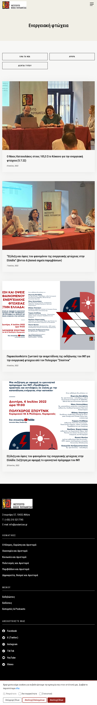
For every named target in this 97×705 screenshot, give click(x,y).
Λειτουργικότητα (28, 693)
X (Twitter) (12, 637)
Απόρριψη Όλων (12, 700)
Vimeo (10, 664)
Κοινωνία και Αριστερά (14, 557)
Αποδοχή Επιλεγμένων (35, 700)
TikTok (10, 650)
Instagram (12, 644)
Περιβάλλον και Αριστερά (15, 569)
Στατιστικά (45, 693)
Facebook (12, 630)
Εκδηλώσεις (8, 596)
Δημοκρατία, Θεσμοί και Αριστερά (20, 575)
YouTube (11, 657)
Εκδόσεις (7, 602)
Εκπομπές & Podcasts (13, 609)
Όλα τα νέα (25, 56)
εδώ (18, 688)
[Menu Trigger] (91, 4)
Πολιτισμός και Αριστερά (15, 563)
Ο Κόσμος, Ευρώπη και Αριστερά (19, 544)
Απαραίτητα (9, 693)
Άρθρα (72, 56)
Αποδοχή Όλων (56, 700)
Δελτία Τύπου (25, 65)
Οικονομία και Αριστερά (14, 550)
